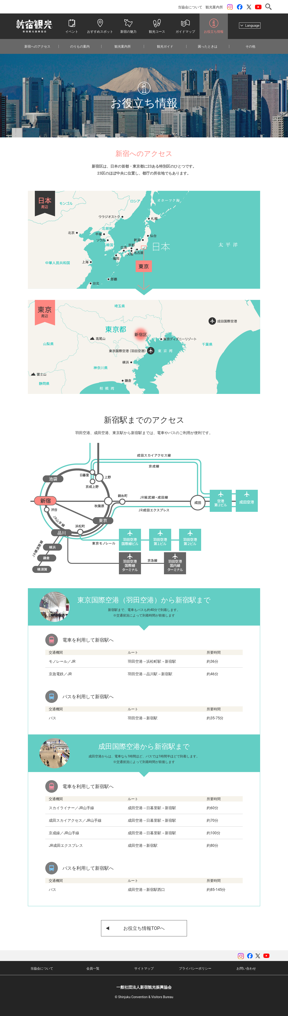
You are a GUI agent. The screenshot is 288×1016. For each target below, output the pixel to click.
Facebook (239, 7)
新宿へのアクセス (37, 46)
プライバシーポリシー (195, 968)
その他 (250, 46)
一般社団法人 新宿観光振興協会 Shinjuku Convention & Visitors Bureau (34, 26)
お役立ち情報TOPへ (144, 928)
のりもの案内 (80, 46)
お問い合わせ (246, 968)
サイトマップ (144, 968)
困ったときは (207, 46)
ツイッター (249, 7)
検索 (268, 6)
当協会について (190, 7)
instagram (230, 7)
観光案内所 (214, 7)
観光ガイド (165, 46)
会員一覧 (92, 968)
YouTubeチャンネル (258, 7)
